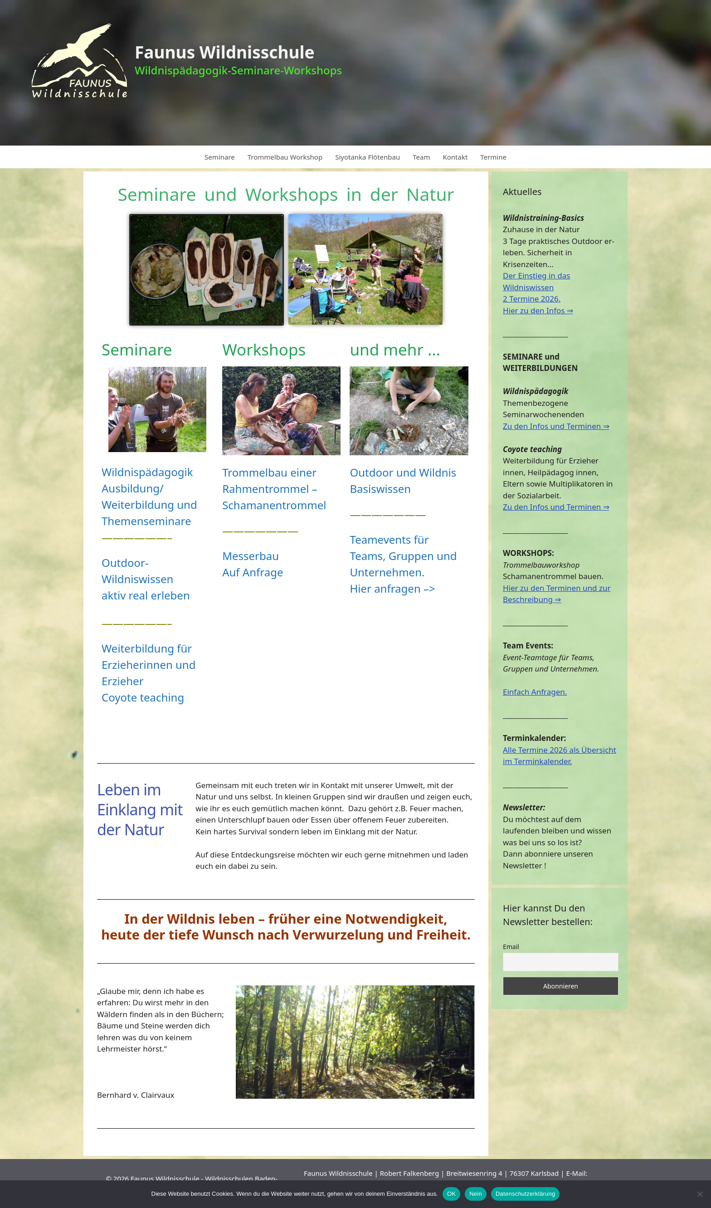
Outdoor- (125, 562)
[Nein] (699, 1193)
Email (511, 946)
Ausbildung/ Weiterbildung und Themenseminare (149, 504)
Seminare (220, 156)
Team (421, 156)
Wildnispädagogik (147, 471)
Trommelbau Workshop (285, 156)
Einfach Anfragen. (535, 692)
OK (451, 1193)
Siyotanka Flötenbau (367, 156)
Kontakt (455, 156)
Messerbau (250, 555)
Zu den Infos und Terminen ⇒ (556, 426)
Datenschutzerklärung (525, 1193)
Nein (475, 1193)
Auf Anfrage (252, 572)
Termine (493, 156)
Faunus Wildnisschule (225, 51)
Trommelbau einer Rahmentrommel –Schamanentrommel (274, 488)
